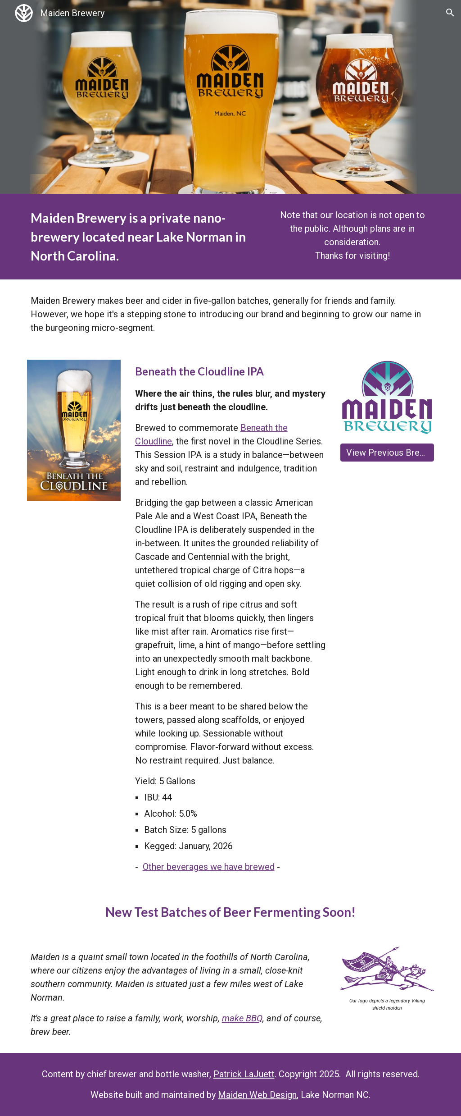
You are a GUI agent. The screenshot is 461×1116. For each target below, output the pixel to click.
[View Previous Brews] (387, 452)
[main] (143, 237)
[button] (450, 12)
